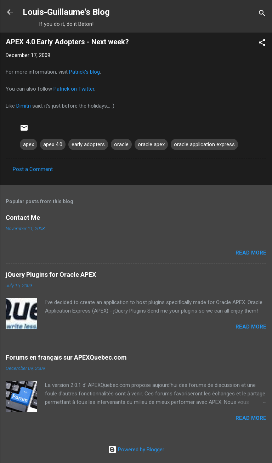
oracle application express (204, 144)
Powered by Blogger (136, 449)
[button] (262, 43)
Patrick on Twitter (73, 89)
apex (28, 144)
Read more (251, 253)
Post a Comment (33, 169)
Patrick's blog (84, 72)
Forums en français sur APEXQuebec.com (66, 357)
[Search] (262, 14)
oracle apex (151, 144)
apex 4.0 (52, 144)
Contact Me (23, 217)
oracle (121, 144)
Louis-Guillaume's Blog (66, 12)
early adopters (88, 144)
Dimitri (23, 106)
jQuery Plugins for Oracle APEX (51, 274)
